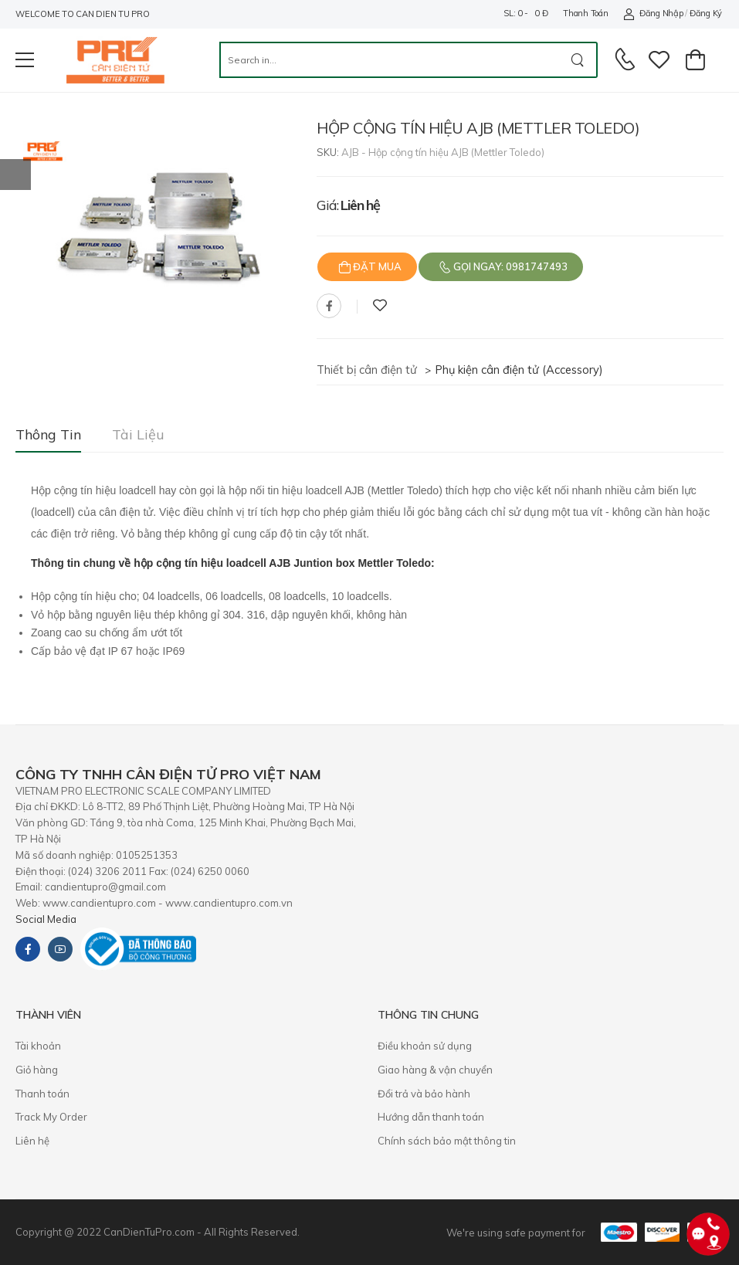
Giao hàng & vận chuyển (435, 1069)
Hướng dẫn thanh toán (431, 1117)
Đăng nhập (653, 13)
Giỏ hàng (36, 1069)
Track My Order (51, 1117)
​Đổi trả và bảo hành (424, 1093)
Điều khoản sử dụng (425, 1045)
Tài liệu (138, 434)
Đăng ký (706, 13)
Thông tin (48, 434)
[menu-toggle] (24, 60)
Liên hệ (32, 1140)
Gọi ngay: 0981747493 (509, 266)
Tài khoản (38, 1045)
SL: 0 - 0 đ (525, 13)
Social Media (45, 919)
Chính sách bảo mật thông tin (447, 1140)
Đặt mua (376, 266)
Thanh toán (585, 13)
